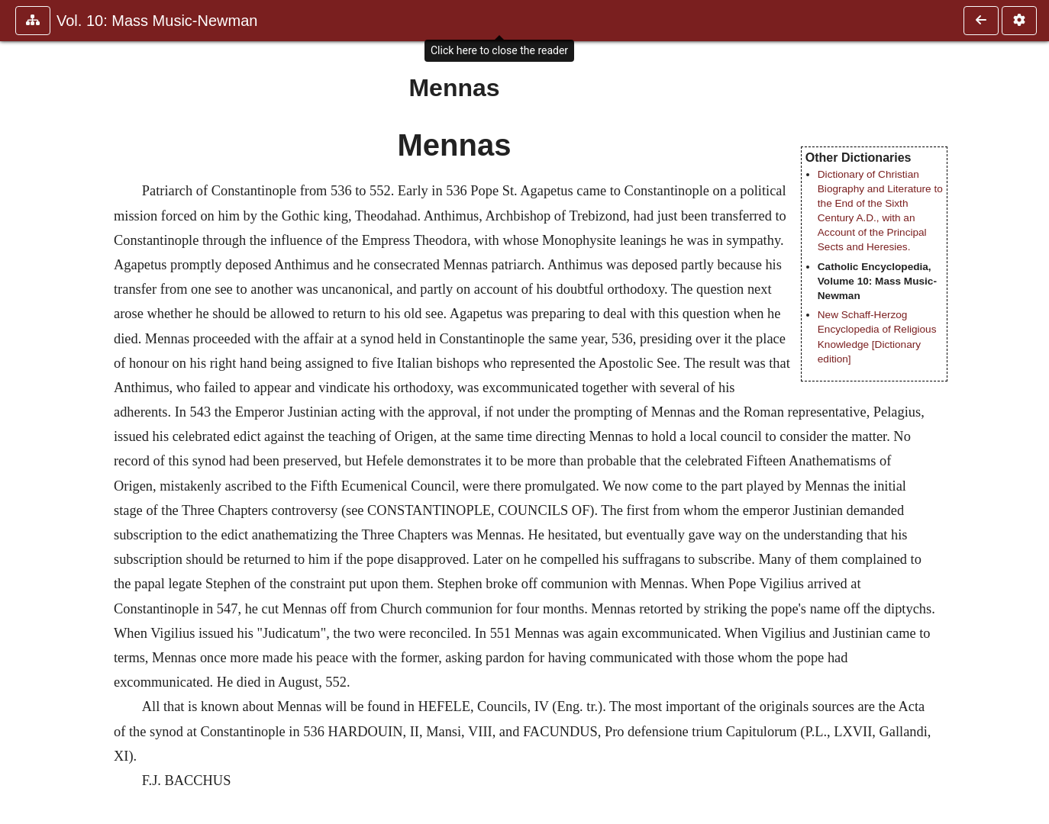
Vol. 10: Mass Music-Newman (156, 20)
